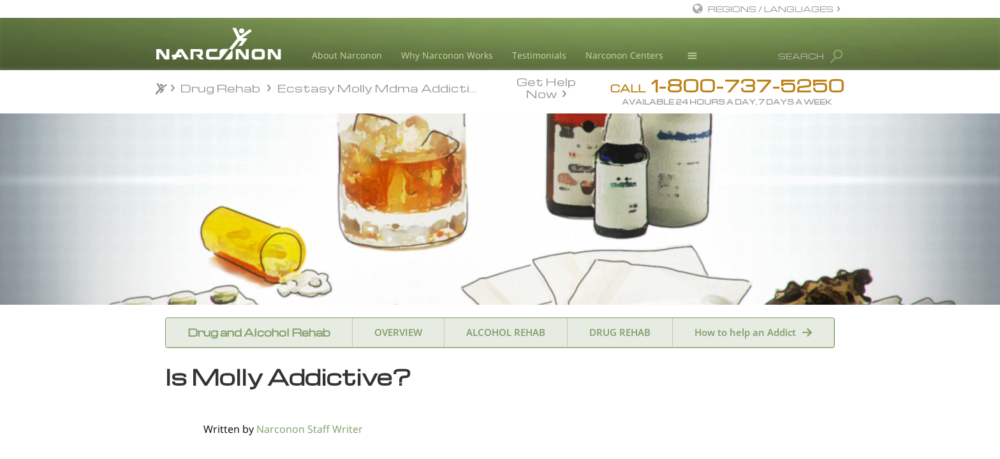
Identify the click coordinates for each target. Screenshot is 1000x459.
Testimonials (539, 55)
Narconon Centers (624, 55)
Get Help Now (546, 86)
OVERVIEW (398, 332)
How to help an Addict (745, 332)
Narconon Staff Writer (309, 429)
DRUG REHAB (620, 332)
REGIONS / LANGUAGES (771, 8)
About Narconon (347, 55)
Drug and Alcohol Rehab (259, 332)
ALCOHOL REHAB (505, 332)
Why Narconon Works (447, 55)
